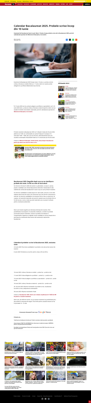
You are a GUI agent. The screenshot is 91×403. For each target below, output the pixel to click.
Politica (20, 4)
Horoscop (19, 1)
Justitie (39, 4)
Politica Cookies (17, 396)
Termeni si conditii (26, 396)
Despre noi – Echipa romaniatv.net (44, 396)
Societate (26, 4)
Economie (33, 4)
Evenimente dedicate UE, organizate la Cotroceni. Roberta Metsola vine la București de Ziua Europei (71, 96)
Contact (33, 396)
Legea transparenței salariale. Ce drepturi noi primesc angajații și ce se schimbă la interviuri (14, 368)
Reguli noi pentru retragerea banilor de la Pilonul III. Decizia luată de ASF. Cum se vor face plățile (76, 353)
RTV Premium (13, 1)
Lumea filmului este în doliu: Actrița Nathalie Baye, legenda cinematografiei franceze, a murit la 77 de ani (71, 110)
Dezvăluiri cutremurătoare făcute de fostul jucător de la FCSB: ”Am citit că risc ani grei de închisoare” (34, 328)
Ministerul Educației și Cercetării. (23, 111)
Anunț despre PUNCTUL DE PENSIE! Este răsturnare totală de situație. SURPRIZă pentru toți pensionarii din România (33, 324)
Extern (63, 4)
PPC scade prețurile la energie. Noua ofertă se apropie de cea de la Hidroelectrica (70, 103)
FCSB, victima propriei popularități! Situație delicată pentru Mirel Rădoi (56, 353)
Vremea (58, 4)
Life (67, 4)
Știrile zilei (7, 1)
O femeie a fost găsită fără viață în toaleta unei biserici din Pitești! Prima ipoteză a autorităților (13, 382)
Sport (71, 4)
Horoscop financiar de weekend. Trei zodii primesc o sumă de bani (55, 382)
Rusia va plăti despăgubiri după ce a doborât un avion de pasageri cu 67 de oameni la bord (75, 382)
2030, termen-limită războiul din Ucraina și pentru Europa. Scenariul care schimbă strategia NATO (35, 368)
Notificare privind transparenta (70, 396)
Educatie (45, 4)
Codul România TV (58, 396)
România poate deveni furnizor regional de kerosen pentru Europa (14, 353)
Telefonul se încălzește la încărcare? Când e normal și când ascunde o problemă (33, 320)
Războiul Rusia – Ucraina (28, 1)
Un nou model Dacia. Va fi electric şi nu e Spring (76, 367)
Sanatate (51, 4)
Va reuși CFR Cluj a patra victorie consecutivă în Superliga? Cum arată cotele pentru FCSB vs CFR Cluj (13, 387)
